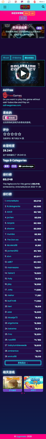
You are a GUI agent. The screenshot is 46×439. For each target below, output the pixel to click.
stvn (9, 256)
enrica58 (12, 356)
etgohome (13, 323)
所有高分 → (23, 363)
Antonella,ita (12, 200)
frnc (10, 334)
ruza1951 (12, 339)
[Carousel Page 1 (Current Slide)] (22, 393)
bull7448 (11, 300)
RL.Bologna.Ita (13, 206)
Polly (10, 278)
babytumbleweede (17, 345)
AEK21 (9, 211)
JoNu (10, 289)
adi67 (10, 262)
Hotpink (10, 223)
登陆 (26, 13)
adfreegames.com (12, 105)
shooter (11, 228)
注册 (32, 13)
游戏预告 (29, 58)
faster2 (11, 273)
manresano (13, 267)
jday (10, 284)
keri (10, 306)
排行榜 (23, 18)
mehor (11, 295)
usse (9, 312)
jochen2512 (13, 250)
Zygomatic (21, 436)
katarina (12, 328)
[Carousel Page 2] (24, 393)
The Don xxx (13, 239)
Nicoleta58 (12, 245)
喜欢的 (10, 117)
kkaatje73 (12, 317)
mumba (11, 234)
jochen (10, 217)
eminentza (13, 350)
